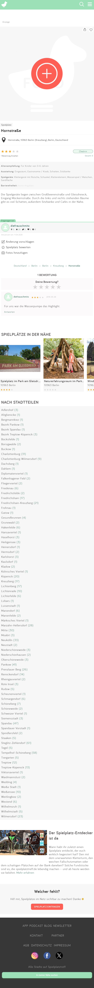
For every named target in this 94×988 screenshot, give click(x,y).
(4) (24, 517)
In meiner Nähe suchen (47, 975)
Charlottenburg (10, 454)
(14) (22, 674)
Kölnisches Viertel (12, 571)
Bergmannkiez (10, 419)
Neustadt (7, 645)
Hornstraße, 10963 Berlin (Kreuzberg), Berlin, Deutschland (38, 139)
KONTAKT (36, 935)
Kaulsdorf (7, 561)
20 (18, 229)
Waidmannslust (11, 777)
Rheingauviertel (11, 679)
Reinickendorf (10, 674)
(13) (27, 767)
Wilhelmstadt (9, 811)
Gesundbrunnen (11, 517)
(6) (16, 488)
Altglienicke (8, 415)
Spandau (6, 723)
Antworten (9, 311)
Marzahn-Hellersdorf (14, 625)
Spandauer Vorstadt (13, 728)
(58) (34, 752)
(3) (16, 410)
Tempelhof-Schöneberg (16, 752)
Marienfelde (8, 615)
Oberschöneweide (12, 659)
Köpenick (7, 576)
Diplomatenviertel (12, 473)
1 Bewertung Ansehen (9, 156)
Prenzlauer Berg (11, 669)
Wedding (6, 782)
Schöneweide (9, 708)
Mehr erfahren (25, 872)
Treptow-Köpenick (12, 767)
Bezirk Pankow (10, 424)
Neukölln (6, 640)
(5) (12, 689)
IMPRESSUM (62, 945)
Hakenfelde (8, 527)
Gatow (5, 512)
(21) (36, 503)
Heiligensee (8, 542)
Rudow (5, 689)
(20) (16, 576)
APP (25, 926)
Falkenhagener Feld (13, 478)
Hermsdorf (8, 552)
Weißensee (8, 792)
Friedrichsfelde (10, 493)
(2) (19, 444)
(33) (16, 640)
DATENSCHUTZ (41, 945)
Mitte (4, 630)
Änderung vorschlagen (20, 241)
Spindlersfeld (9, 733)
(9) (39, 459)
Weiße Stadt (9, 787)
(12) (14, 762)
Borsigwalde (8, 444)
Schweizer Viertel (12, 713)
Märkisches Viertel (12, 620)
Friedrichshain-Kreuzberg (17, 503)
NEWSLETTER (62, 926)
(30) (11, 630)
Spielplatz (6, 124)
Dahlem (6, 468)
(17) (22, 498)
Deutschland (20, 265)
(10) (19, 591)
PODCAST (36, 926)
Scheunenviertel (11, 694)
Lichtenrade (8, 591)
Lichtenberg (8, 586)
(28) (30, 625)
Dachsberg (8, 463)
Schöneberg (8, 703)
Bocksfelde (8, 439)
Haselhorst (8, 537)
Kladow (5, 566)
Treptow (6, 762)
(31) (23, 454)
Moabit (5, 635)
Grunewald (8, 522)
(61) (28, 743)
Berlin (34, 265)
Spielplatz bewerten (18, 247)
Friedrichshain (10, 498)
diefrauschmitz (20, 226)
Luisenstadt (8, 605)
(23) (20, 816)
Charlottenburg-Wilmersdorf (19, 459)
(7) (19, 703)
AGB (26, 945)
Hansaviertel (9, 532)
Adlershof (7, 410)
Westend (6, 801)
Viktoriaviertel (10, 772)
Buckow (6, 449)
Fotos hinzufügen (17, 252)
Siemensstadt (9, 718)
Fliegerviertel (9, 483)
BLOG (48, 926)
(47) (15, 723)
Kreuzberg (58, 265)
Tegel (4, 748)
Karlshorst (7, 557)
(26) (25, 669)
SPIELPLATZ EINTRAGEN (47, 906)
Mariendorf (8, 610)
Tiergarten (7, 757)
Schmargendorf (11, 699)
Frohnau (6, 508)
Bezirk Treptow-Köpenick (17, 434)
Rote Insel (7, 684)
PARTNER (58, 935)
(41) (14, 664)
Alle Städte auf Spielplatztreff (47, 967)
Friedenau (7, 488)
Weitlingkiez (8, 796)
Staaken (6, 738)
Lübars (5, 601)
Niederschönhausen (13, 654)
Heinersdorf (8, 547)
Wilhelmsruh (9, 806)
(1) (18, 415)
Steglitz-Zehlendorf (13, 743)
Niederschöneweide (13, 650)
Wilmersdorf (9, 816)
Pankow (6, 664)
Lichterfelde (8, 596)
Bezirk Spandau (11, 429)
